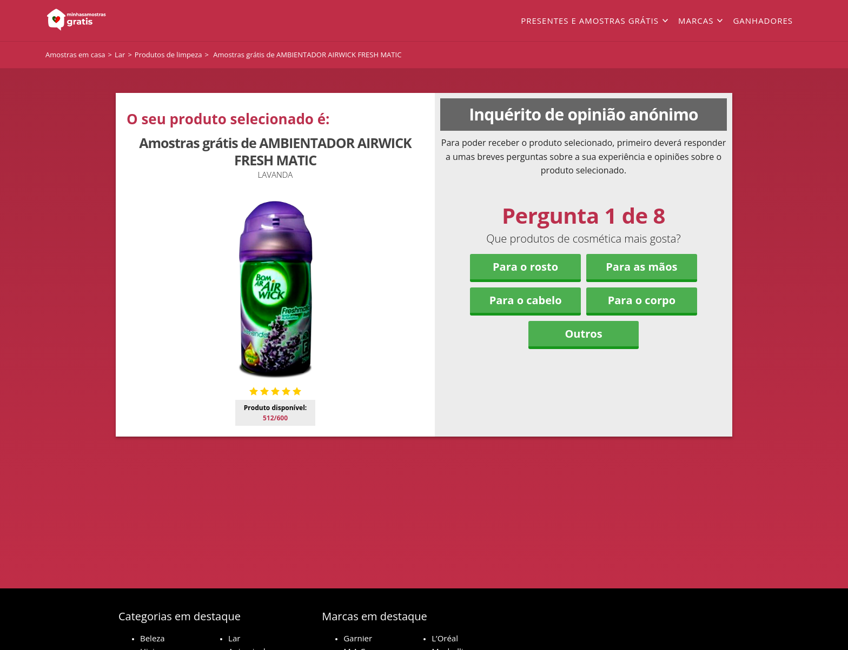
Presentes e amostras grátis (590, 20)
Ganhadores (763, 20)
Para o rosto (525, 266)
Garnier (357, 638)
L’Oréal (445, 638)
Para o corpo (641, 300)
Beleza (152, 638)
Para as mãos (641, 266)
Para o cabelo (525, 300)
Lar (234, 638)
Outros (583, 333)
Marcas (695, 20)
